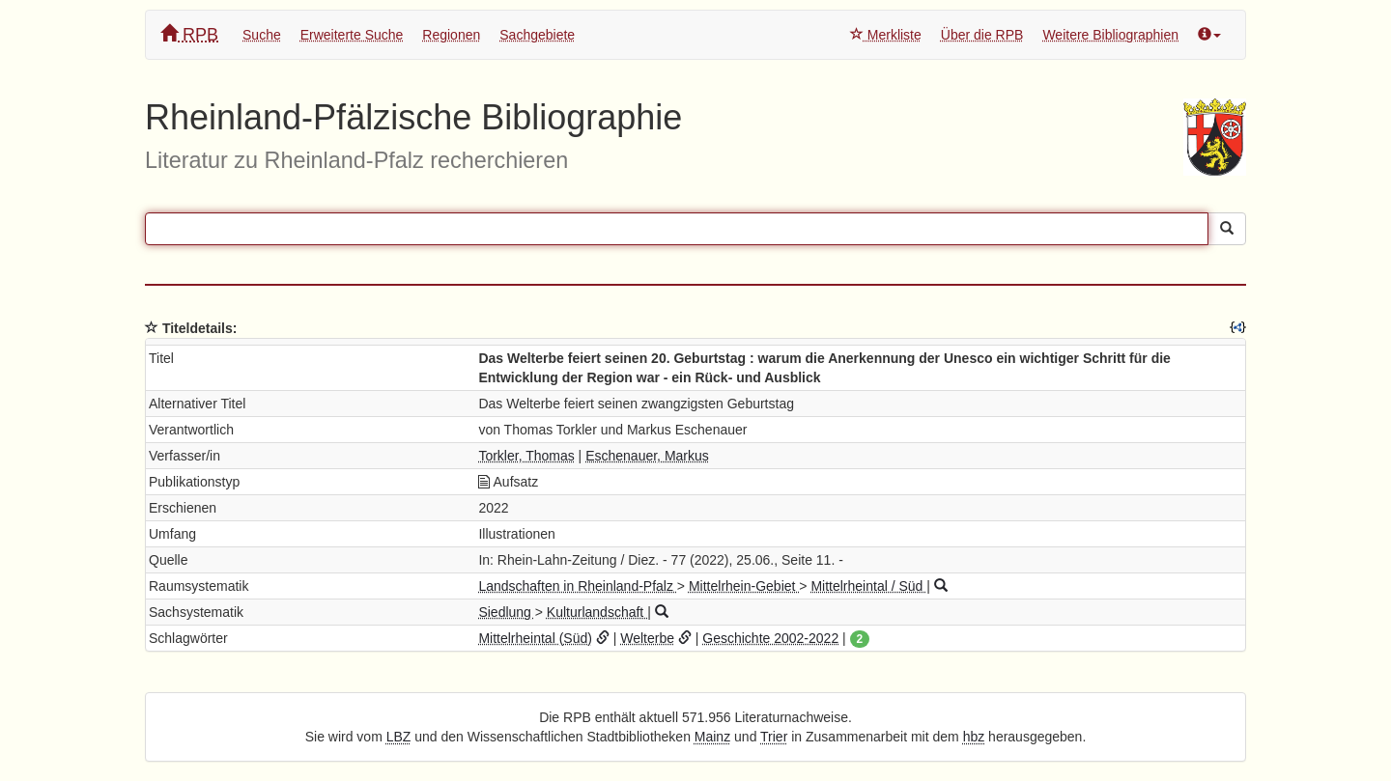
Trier (773, 736)
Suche (261, 34)
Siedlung (506, 612)
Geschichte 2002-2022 (770, 638)
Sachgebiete (537, 34)
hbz (974, 736)
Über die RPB (982, 34)
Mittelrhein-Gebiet (744, 586)
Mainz (712, 736)
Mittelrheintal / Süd (868, 586)
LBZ (399, 736)
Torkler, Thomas (526, 455)
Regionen (451, 34)
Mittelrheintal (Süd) (535, 638)
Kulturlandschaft (597, 612)
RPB (189, 34)
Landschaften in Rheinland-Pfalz (577, 586)
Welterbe (647, 638)
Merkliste (886, 34)
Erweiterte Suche (352, 34)
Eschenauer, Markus (647, 455)
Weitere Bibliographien (1110, 34)
